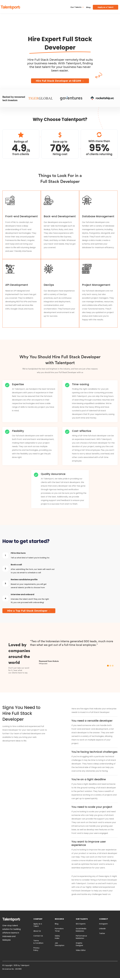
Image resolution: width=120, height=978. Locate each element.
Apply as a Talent (37, 925)
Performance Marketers (81, 937)
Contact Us (38, 936)
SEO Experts (81, 924)
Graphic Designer (79, 944)
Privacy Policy (36, 949)
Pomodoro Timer (59, 929)
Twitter (102, 933)
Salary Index (57, 937)
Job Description (59, 944)
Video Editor (81, 950)
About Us (37, 931)
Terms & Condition (38, 941)
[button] (77, 7)
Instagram (103, 924)
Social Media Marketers (81, 929)
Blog (88, 7)
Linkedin (102, 928)
